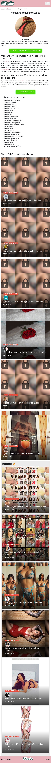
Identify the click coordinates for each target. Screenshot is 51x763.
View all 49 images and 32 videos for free (25, 51)
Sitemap (47, 759)
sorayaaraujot (5, 69)
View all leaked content (25, 92)
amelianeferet (21, 81)
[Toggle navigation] (47, 3)
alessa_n (7, 61)
